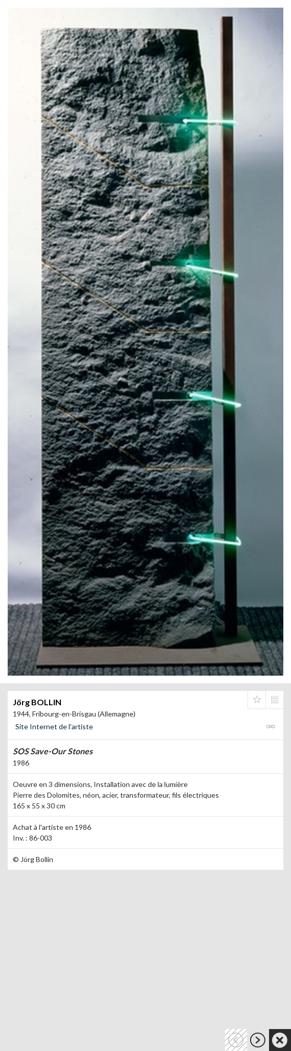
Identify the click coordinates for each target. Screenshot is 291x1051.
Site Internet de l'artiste (54, 726)
